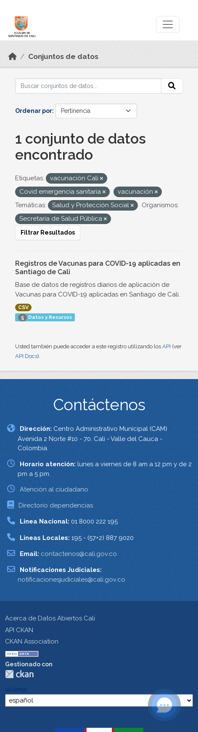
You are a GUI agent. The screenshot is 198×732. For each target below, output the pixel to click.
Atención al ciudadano (54, 489)
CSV (23, 307)
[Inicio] (12, 56)
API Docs (26, 356)
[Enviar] (172, 86)
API (166, 346)
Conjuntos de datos (63, 56)
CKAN (19, 674)
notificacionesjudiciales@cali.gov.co (71, 579)
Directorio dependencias (55, 505)
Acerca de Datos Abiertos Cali (50, 618)
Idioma (15, 689)
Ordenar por (33, 110)
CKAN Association (31, 641)
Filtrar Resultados (48, 232)
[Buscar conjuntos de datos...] (88, 86)
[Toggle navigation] (168, 24)
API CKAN (19, 630)
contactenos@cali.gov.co (79, 554)
